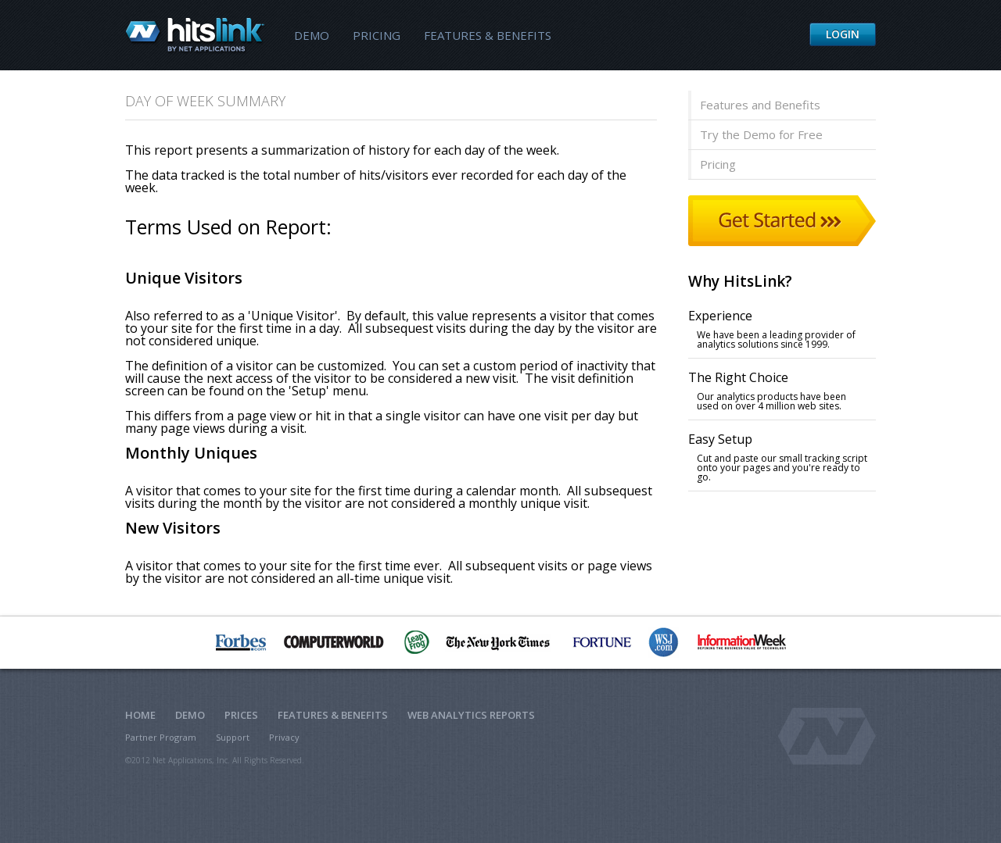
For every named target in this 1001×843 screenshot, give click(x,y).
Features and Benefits (760, 105)
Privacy (284, 737)
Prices (241, 715)
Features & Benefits (487, 35)
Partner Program (160, 737)
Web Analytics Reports (471, 715)
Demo (311, 35)
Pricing (376, 35)
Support (232, 737)
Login (842, 34)
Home (140, 715)
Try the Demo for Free (761, 134)
